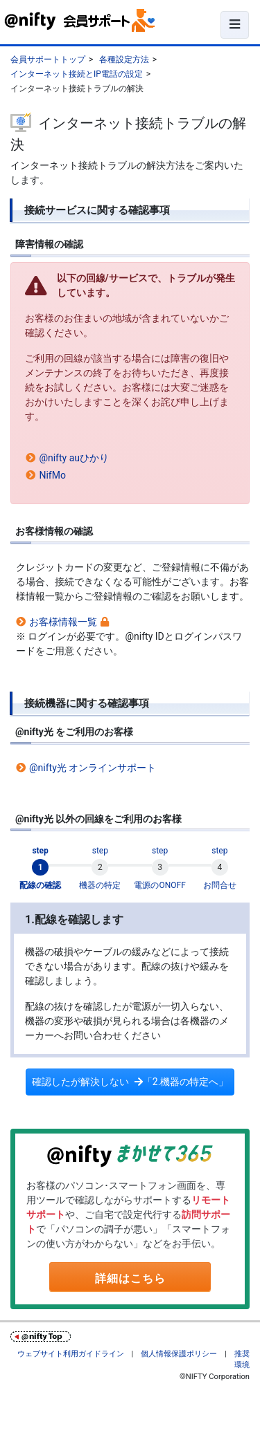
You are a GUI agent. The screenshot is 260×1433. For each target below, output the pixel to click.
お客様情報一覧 (63, 621)
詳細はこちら (130, 1278)
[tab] (40, 868)
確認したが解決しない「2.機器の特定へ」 (130, 1081)
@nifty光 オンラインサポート (92, 767)
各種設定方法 (124, 59)
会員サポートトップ (47, 59)
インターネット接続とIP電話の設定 (76, 74)
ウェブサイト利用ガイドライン (70, 1353)
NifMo (52, 475)
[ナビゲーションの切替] (234, 25)
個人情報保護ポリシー (179, 1353)
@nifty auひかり (74, 457)
